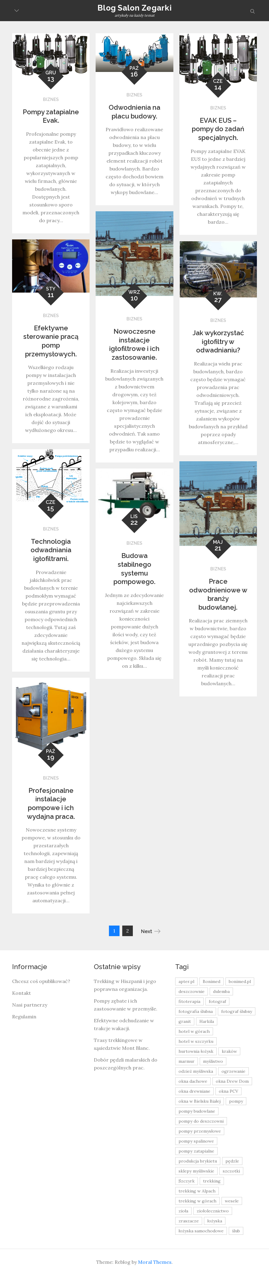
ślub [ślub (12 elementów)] (236, 1231)
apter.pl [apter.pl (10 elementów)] (186, 981)
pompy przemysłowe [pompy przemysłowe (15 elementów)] (200, 1131)
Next (150, 931)
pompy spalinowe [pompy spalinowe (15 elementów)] (196, 1141)
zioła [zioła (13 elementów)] (183, 1211)
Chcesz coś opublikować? (41, 981)
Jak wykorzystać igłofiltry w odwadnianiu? (218, 341)
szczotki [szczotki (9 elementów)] (231, 1171)
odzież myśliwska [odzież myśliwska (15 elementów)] (196, 1071)
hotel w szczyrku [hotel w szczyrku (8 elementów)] (196, 1041)
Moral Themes (155, 1262)
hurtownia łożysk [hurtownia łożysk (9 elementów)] (196, 1051)
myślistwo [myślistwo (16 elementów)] (213, 1061)
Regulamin (24, 1017)
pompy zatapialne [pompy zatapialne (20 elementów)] (196, 1151)
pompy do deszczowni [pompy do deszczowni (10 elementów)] (201, 1121)
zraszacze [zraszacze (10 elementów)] (189, 1221)
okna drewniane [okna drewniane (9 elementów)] (194, 1091)
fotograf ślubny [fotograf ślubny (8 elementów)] (236, 1011)
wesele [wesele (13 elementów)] (232, 1201)
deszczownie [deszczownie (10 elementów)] (192, 991)
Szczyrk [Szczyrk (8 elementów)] (187, 1181)
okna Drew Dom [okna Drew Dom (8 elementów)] (232, 1081)
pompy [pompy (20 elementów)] (236, 1101)
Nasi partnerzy (29, 1005)
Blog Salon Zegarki (134, 7)
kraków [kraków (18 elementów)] (229, 1051)
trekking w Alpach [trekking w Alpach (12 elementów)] (197, 1191)
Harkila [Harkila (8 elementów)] (206, 1021)
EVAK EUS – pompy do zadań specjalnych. (218, 128)
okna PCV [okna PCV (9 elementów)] (228, 1091)
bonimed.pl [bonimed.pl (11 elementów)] (240, 981)
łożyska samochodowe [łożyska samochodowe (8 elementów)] (201, 1231)
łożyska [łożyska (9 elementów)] (214, 1221)
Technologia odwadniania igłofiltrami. (51, 550)
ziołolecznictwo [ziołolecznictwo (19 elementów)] (213, 1211)
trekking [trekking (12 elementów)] (212, 1181)
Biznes (51, 99)
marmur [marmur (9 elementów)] (187, 1061)
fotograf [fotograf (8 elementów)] (217, 1001)
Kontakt (21, 993)
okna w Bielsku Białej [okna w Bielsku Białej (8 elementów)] (200, 1101)
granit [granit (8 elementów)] (185, 1021)
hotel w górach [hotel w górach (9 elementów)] (194, 1031)
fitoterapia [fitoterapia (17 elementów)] (189, 1001)
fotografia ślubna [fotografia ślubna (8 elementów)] (196, 1011)
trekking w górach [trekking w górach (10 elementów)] (197, 1201)
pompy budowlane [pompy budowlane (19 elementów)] (197, 1111)
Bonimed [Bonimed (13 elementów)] (211, 981)
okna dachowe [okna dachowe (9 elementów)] (193, 1081)
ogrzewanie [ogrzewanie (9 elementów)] (233, 1071)
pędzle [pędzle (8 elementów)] (232, 1161)
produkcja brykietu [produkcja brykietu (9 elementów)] (198, 1161)
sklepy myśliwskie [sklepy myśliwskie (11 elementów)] (196, 1171)
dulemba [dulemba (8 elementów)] (221, 991)
